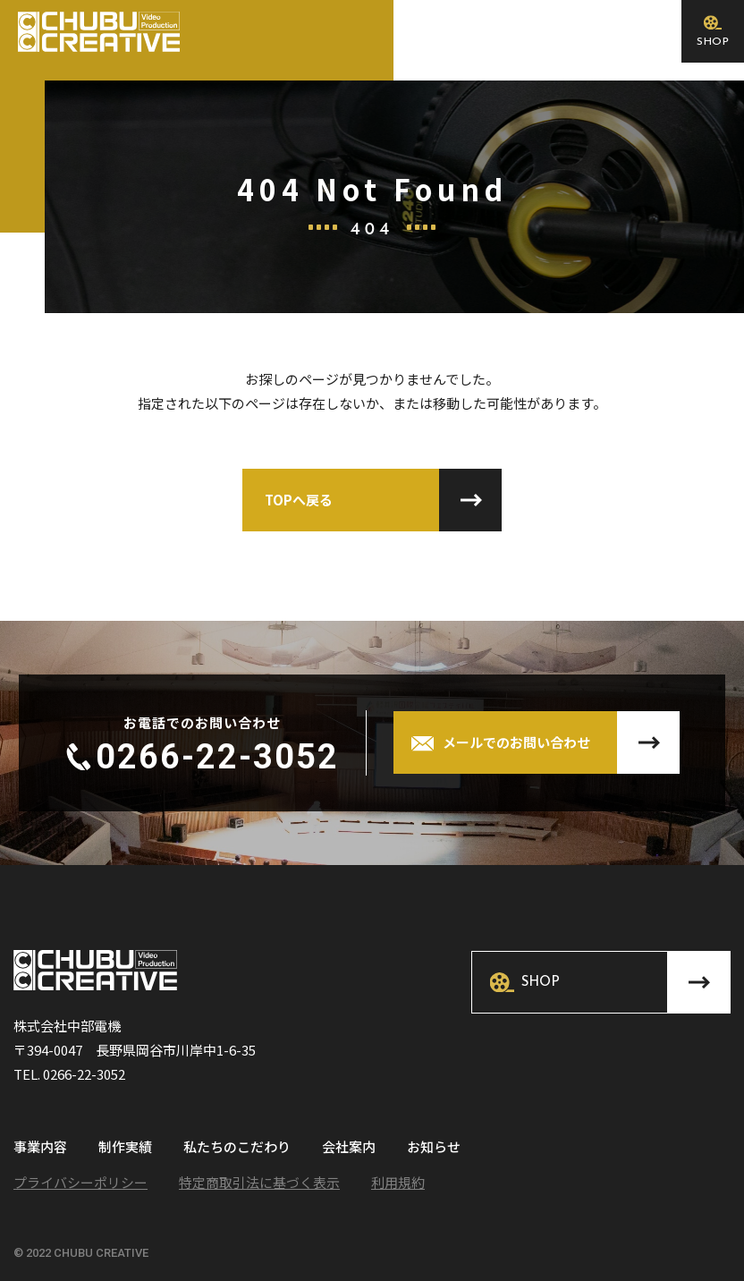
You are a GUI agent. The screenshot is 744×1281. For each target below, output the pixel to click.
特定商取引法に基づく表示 (259, 1182)
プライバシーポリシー (80, 1182)
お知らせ (434, 1148)
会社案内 (349, 1148)
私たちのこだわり (237, 1148)
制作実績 (125, 1148)
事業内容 (40, 1148)
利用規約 (398, 1182)
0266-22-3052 (217, 756)
